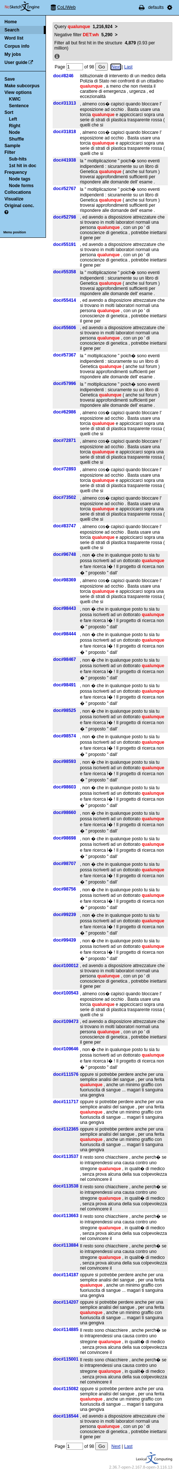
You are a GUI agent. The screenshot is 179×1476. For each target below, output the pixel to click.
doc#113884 (66, 1245)
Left (13, 119)
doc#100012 (66, 965)
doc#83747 (64, 525)
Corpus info (16, 46)
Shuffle (16, 139)
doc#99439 (64, 940)
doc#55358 (64, 271)
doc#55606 (64, 327)
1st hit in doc (22, 165)
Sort (8, 112)
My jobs (12, 54)
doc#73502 (64, 497)
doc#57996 (64, 383)
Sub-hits (18, 159)
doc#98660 (64, 812)
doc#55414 (64, 300)
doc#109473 (66, 1021)
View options (18, 92)
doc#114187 (66, 1274)
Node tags (19, 179)
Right (14, 125)
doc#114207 (66, 1302)
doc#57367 (64, 355)
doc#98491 (64, 685)
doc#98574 (64, 736)
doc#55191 (64, 244)
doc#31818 (64, 131)
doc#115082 (66, 1388)
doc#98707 (64, 863)
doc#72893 (64, 469)
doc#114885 (66, 1329)
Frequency (15, 172)
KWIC (15, 99)
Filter (9, 152)
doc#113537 (66, 1156)
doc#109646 (66, 1048)
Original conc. (19, 205)
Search (11, 30)
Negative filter (83, 34)
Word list (13, 38)
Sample (12, 145)
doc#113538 (66, 1186)
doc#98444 (64, 633)
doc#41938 (64, 160)
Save (9, 79)
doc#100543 (66, 993)
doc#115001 (66, 1359)
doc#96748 (64, 554)
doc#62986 (64, 412)
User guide (15, 62)
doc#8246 (63, 75)
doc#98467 (64, 659)
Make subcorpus (22, 85)
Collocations (17, 192)
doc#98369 (64, 579)
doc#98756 (64, 889)
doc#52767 (64, 188)
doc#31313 (64, 103)
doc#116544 (66, 1416)
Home (10, 21)
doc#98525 (64, 710)
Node (14, 132)
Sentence (19, 105)
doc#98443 (64, 608)
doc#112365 (66, 1129)
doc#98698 (64, 838)
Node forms (21, 185)
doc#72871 (64, 440)
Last (128, 67)
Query (83, 26)
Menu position (14, 232)
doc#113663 (66, 1215)
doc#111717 (66, 1101)
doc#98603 (64, 787)
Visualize (13, 199)
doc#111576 (66, 1074)
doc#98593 (64, 761)
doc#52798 (64, 217)
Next (115, 67)
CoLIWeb (66, 7)
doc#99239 (64, 914)
